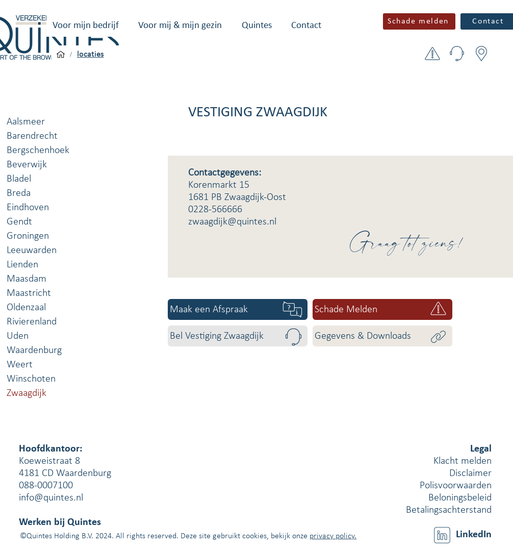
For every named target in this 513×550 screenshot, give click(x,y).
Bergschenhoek (38, 150)
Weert (20, 365)
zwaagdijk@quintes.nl (232, 222)
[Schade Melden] (382, 309)
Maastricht (29, 293)
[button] (85, 26)
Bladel (19, 179)
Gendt (19, 222)
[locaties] (90, 54)
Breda (19, 193)
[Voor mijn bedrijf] (61, 54)
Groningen (28, 236)
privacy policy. (333, 536)
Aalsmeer (26, 122)
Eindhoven (28, 208)
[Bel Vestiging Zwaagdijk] (237, 336)
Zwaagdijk (26, 393)
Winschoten (31, 379)
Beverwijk (27, 165)
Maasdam (26, 279)
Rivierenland (32, 322)
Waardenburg (34, 350)
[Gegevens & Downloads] (382, 336)
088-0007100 (46, 486)
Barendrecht (32, 136)
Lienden (22, 265)
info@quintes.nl (51, 498)
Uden (18, 336)
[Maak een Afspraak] (237, 309)
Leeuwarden (32, 250)
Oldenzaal (26, 308)
